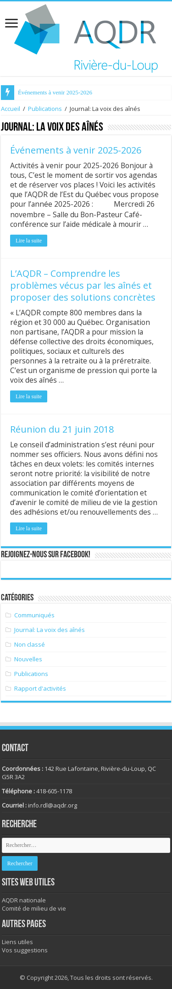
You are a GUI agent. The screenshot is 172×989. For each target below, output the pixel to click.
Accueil (10, 108)
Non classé (29, 644)
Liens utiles (17, 942)
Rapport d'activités (40, 688)
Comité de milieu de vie (34, 908)
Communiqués (34, 615)
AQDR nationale (24, 900)
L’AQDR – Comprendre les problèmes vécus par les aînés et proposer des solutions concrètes (82, 285)
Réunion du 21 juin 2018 (62, 429)
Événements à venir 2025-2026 (55, 92)
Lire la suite (29, 240)
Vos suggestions (25, 950)
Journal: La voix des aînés (49, 630)
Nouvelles (28, 659)
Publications (45, 108)
